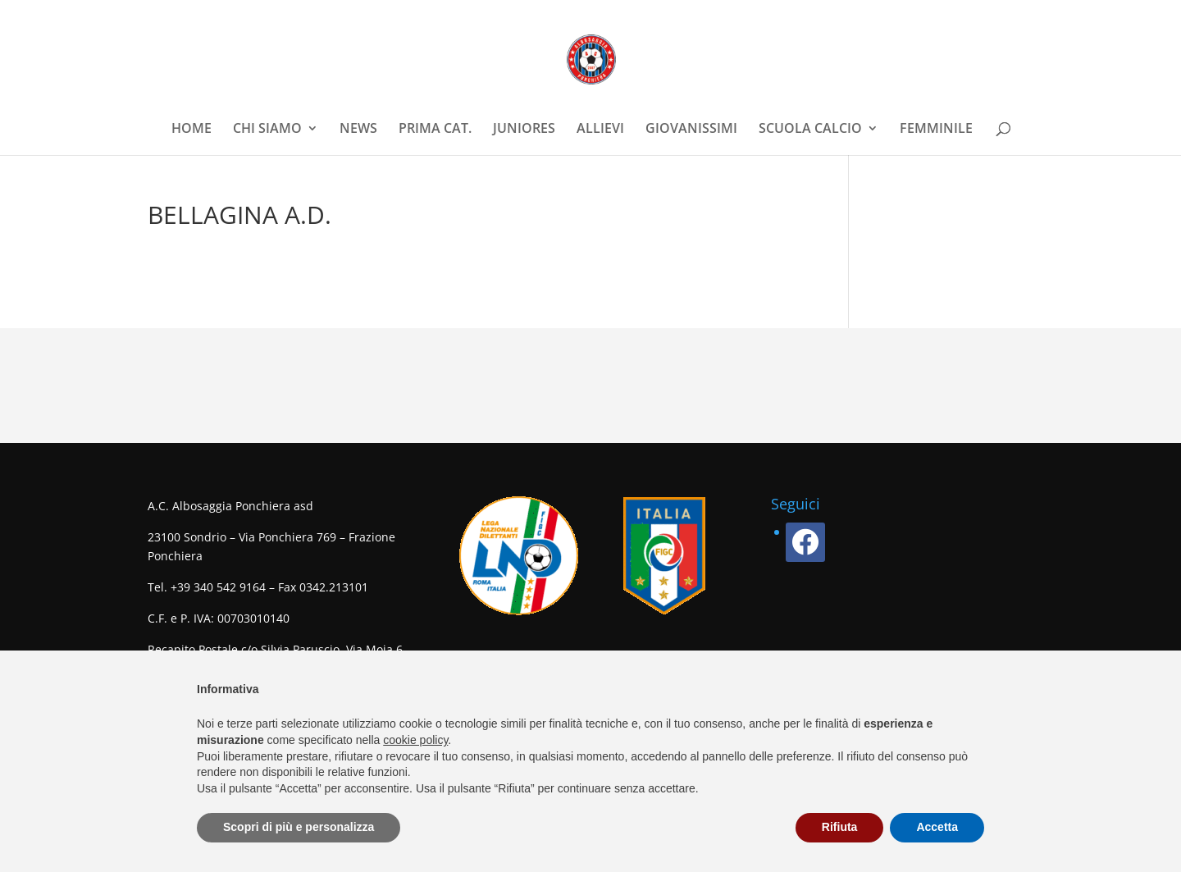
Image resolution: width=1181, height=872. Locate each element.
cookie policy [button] (415, 739)
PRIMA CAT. (435, 129)
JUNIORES (524, 129)
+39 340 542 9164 (218, 587)
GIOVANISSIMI (691, 129)
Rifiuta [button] (840, 826)
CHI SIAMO (267, 129)
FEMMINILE (936, 129)
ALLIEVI (600, 129)
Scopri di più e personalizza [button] (298, 826)
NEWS (358, 129)
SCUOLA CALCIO (810, 129)
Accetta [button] (937, 826)
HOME (191, 129)
